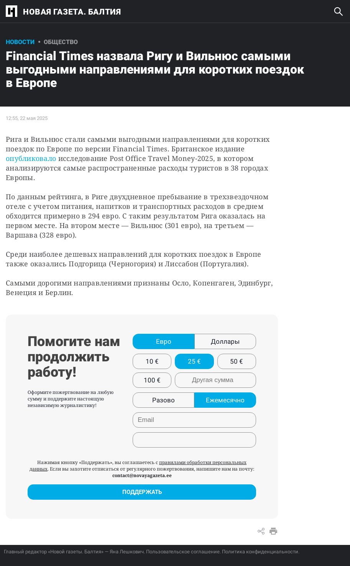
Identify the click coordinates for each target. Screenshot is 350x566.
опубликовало (32, 158)
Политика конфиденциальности (260, 552)
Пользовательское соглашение (183, 552)
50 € (236, 361)
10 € (152, 361)
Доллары (225, 341)
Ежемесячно (225, 400)
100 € (152, 380)
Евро (163, 341)
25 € (194, 361)
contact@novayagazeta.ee (142, 475)
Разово (163, 400)
